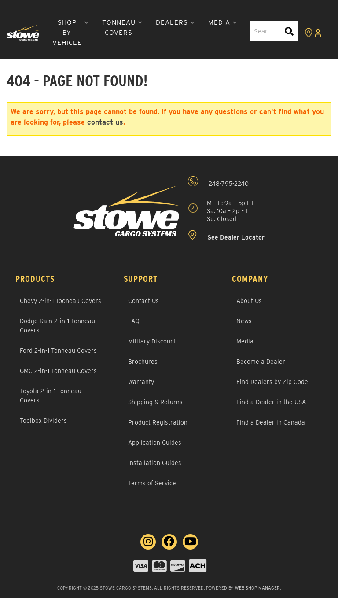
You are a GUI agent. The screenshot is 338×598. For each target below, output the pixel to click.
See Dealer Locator (226, 235)
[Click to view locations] (308, 32)
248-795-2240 (218, 181)
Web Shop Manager (257, 588)
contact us (105, 122)
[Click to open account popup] (317, 33)
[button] (71, 32)
